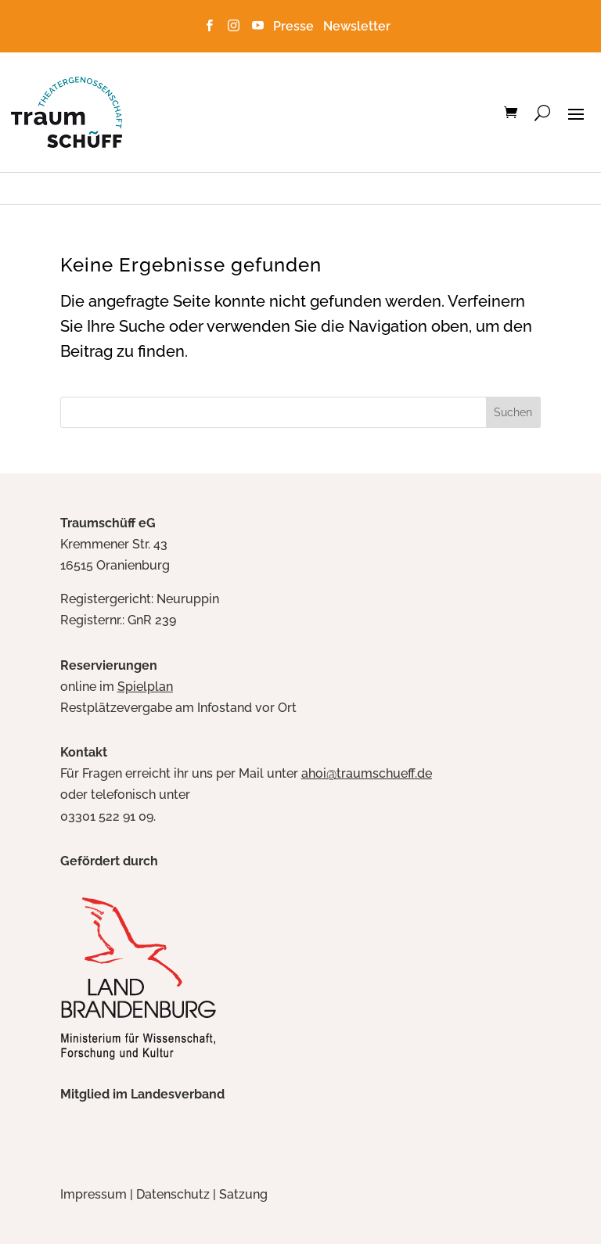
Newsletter (356, 26)
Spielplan (145, 686)
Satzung (243, 1194)
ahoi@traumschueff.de (366, 773)
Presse (296, 26)
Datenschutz (173, 1194)
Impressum (93, 1194)
